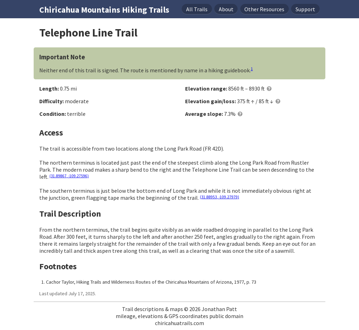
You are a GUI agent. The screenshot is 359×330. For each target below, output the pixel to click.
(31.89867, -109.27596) (69, 175)
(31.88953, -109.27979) (219, 196)
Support (305, 9)
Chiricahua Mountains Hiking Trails (104, 9)
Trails (197, 9)
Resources (264, 9)
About (226, 9)
